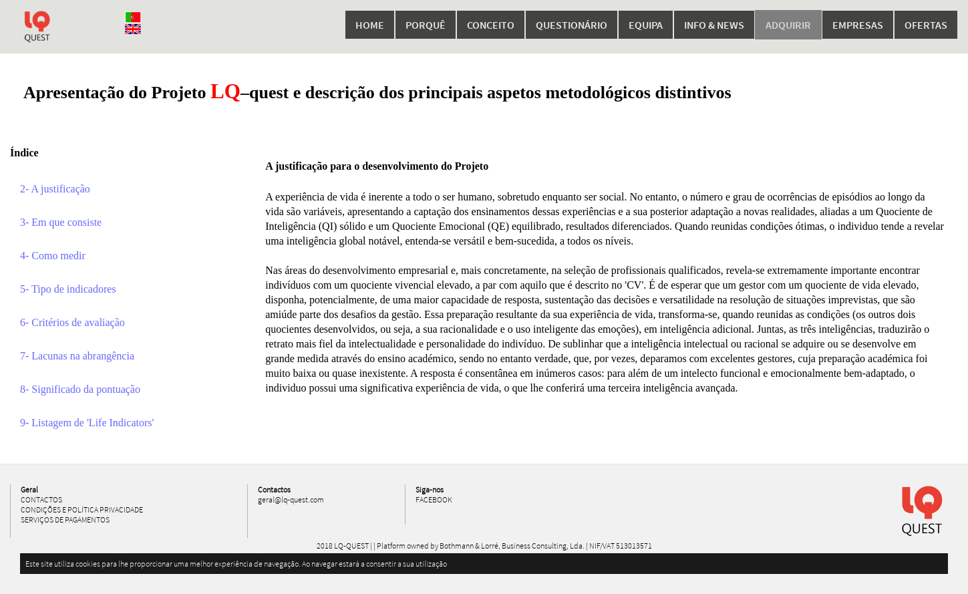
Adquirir (788, 24)
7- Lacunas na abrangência (77, 355)
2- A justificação (55, 188)
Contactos (41, 499)
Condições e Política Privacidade (82, 509)
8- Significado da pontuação (80, 389)
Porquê (426, 24)
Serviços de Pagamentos (65, 519)
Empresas (857, 24)
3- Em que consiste (61, 222)
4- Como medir (53, 255)
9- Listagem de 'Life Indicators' (87, 422)
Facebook (434, 499)
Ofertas (926, 24)
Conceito (490, 24)
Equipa (646, 24)
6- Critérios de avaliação (72, 322)
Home (369, 24)
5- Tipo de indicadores (68, 289)
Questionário (571, 24)
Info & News (714, 24)
